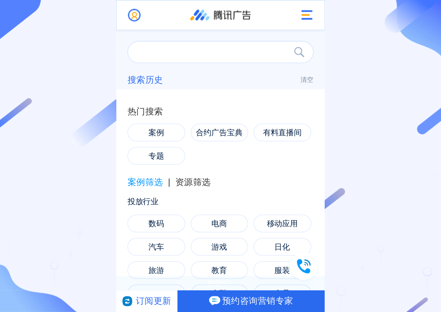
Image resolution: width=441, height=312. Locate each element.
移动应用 (282, 223)
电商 (219, 223)
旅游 (156, 270)
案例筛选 (145, 182)
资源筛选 (193, 182)
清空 (307, 80)
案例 (156, 132)
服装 (282, 270)
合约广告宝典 (219, 132)
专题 (156, 155)
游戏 (219, 246)
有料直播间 (282, 132)
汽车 (156, 246)
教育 (219, 270)
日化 (282, 246)
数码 (156, 223)
